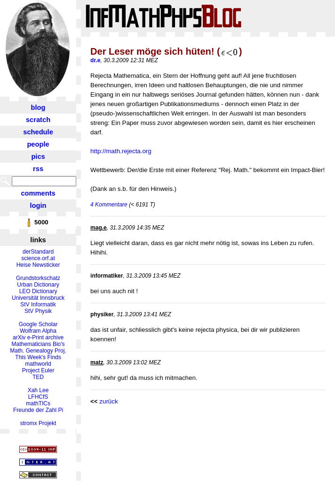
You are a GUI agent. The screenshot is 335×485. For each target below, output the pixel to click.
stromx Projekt (38, 423)
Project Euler (38, 370)
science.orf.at (38, 258)
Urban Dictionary (38, 284)
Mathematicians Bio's (38, 344)
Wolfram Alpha (38, 331)
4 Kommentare (109, 204)
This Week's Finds (38, 357)
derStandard (38, 251)
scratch (38, 119)
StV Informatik (38, 304)
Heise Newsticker (38, 265)
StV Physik (38, 311)
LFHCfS (38, 397)
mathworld (38, 364)
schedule (38, 132)
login (38, 205)
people (38, 144)
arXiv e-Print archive (38, 337)
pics (38, 156)
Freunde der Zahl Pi (38, 410)
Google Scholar (38, 324)
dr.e (95, 60)
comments (38, 193)
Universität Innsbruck (38, 298)
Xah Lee (38, 390)
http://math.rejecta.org (121, 151)
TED (38, 377)
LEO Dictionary (38, 291)
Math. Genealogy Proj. (38, 350)
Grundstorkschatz (38, 278)
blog (38, 107)
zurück (108, 401)
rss (38, 169)
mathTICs (38, 403)
